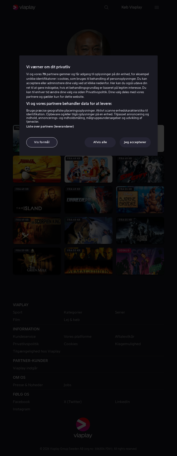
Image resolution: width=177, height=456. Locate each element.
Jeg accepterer (135, 142)
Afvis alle (100, 142)
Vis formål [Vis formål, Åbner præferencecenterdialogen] (42, 142)
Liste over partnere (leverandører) (50, 126)
